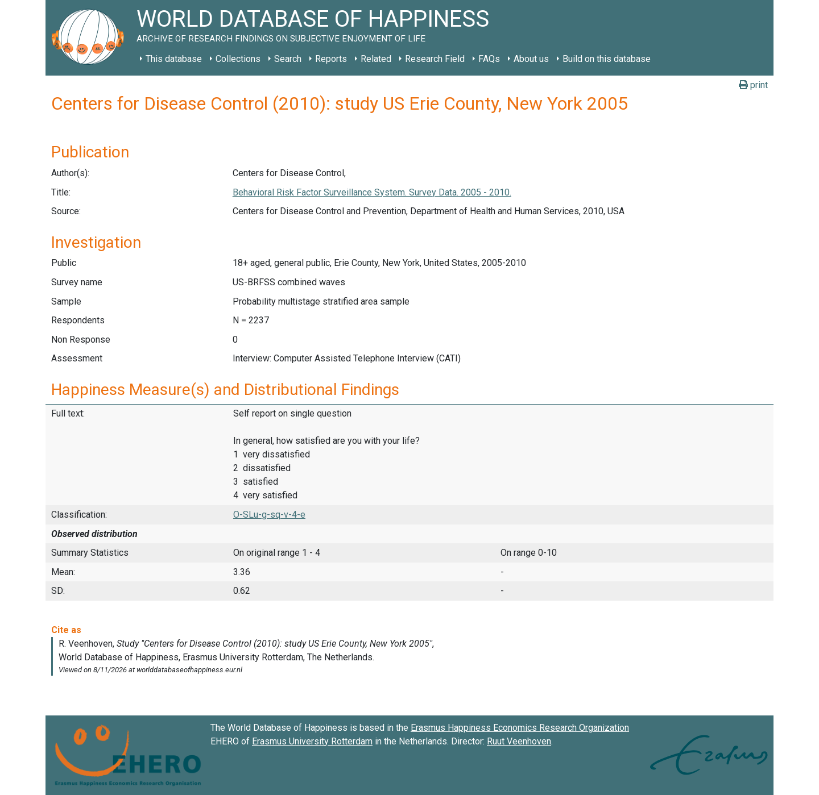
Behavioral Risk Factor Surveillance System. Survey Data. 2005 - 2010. (372, 192)
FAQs (489, 58)
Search (287, 58)
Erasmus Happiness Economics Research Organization (520, 727)
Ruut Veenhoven (519, 741)
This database (174, 58)
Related (376, 58)
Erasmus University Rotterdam (312, 741)
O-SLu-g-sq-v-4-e (269, 514)
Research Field (435, 58)
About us (531, 58)
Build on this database (606, 58)
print (753, 85)
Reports (331, 58)
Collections (238, 58)
